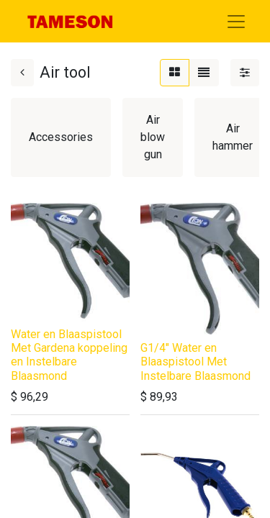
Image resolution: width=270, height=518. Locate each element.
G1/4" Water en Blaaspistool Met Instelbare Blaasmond (195, 361)
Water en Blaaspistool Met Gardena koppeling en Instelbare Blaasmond (69, 355)
